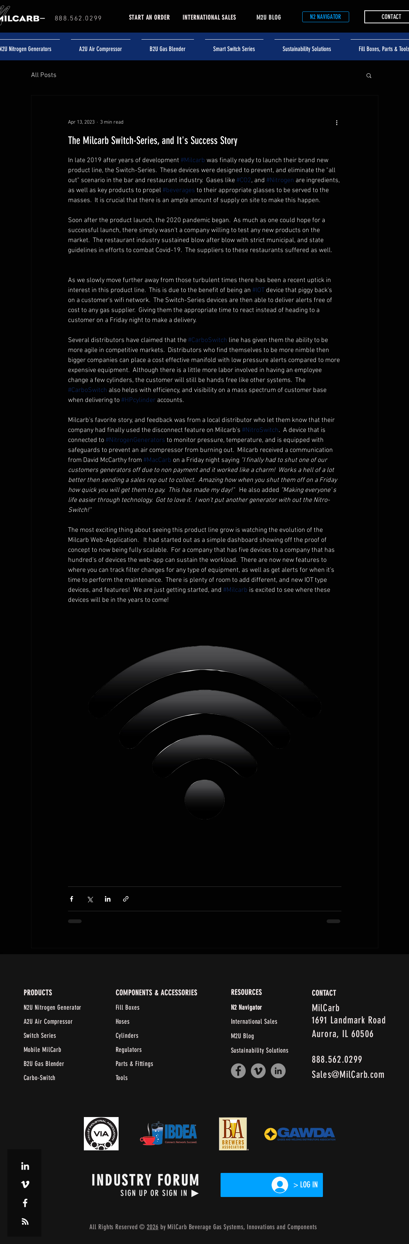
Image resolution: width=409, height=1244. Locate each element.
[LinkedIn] (278, 1070)
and (281, 1227)
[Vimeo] (258, 1070)
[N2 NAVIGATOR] (325, 16)
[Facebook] (238, 1070)
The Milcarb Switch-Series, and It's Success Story (153, 140)
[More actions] (337, 122)
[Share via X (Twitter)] (89, 898)
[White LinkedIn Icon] (25, 1165)
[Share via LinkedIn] (107, 898)
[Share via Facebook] (71, 898)
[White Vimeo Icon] (25, 1184)
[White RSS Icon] (25, 1221)
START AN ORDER (149, 17)
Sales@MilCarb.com (348, 1074)
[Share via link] (125, 898)
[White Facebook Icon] (25, 1202)
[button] (368, 76)
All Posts (44, 75)
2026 (153, 1227)
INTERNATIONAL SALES (209, 17)
